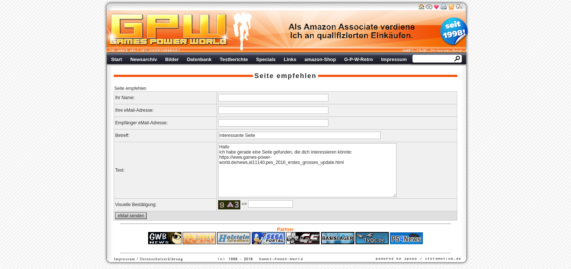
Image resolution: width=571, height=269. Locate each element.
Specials (266, 59)
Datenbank (199, 59)
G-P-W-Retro (358, 59)
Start (116, 59)
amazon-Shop (320, 59)
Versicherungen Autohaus (308, 247)
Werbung (352, 31)
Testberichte (234, 59)
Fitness (272, 247)
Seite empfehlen (285, 76)
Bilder (172, 59)
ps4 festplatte (249, 247)
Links (290, 59)
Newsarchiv (143, 59)
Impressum (394, 59)
